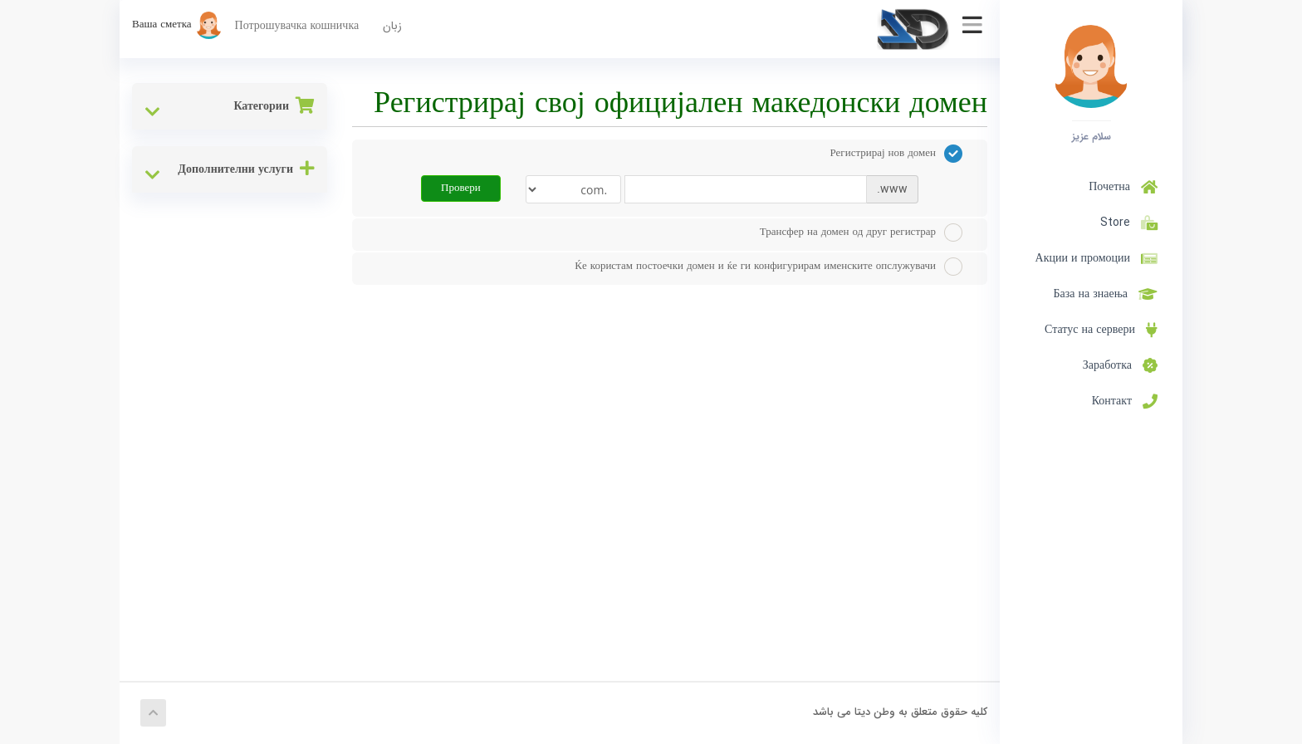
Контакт (1125, 401)
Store (1126, 222)
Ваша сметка (177, 24)
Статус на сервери (1101, 330)
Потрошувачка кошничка (297, 26)
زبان (392, 26)
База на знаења (1106, 294)
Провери (461, 188)
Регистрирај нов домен (896, 153)
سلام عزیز (1091, 136)
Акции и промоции (1096, 258)
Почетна (1123, 187)
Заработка (1120, 365)
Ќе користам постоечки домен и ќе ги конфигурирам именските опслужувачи (768, 266)
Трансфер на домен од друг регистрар (861, 232)
